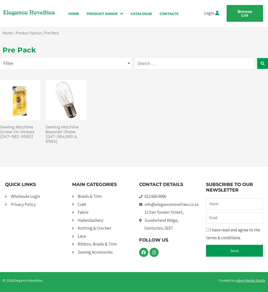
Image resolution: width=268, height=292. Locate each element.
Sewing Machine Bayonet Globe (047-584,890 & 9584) (62, 134)
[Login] (217, 13)
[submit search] (262, 63)
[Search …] (194, 63)
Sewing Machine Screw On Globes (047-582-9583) (17, 132)
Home (8, 33)
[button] (105, 14)
